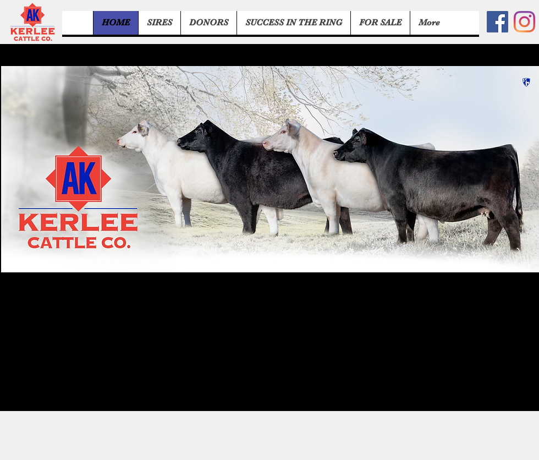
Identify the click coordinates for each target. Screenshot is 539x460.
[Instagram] (524, 21)
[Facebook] (497, 21)
